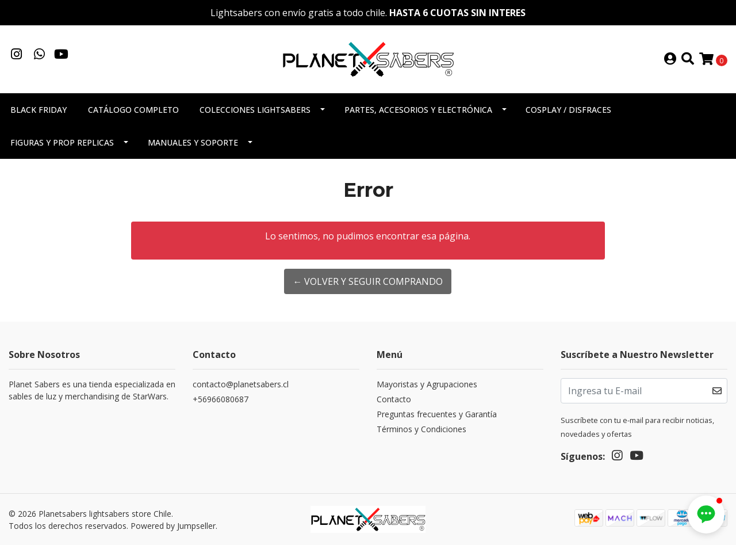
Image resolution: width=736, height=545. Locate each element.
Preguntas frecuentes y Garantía (437, 414)
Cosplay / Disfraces (568, 109)
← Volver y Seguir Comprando (368, 281)
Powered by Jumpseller (173, 525)
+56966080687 (220, 399)
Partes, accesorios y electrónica (418, 109)
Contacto (394, 399)
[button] (706, 514)
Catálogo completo (133, 109)
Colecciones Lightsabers (255, 109)
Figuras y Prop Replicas (62, 142)
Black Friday (38, 109)
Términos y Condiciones (421, 429)
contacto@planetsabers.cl (241, 384)
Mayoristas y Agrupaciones (427, 384)
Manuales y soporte (193, 142)
